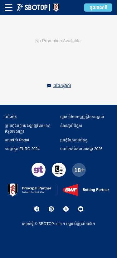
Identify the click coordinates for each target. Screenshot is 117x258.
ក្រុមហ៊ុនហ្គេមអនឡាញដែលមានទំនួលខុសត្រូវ (28, 129)
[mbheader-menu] (8, 7)
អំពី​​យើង (11, 117)
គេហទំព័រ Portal (17, 140)
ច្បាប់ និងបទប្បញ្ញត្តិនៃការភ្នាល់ (82, 117)
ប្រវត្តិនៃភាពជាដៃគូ (74, 140)
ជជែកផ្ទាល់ (62, 85)
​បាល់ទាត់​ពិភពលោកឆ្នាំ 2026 (81, 149)
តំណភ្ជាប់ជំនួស (71, 126)
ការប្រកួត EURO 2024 (22, 149)
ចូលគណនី (98, 7)
